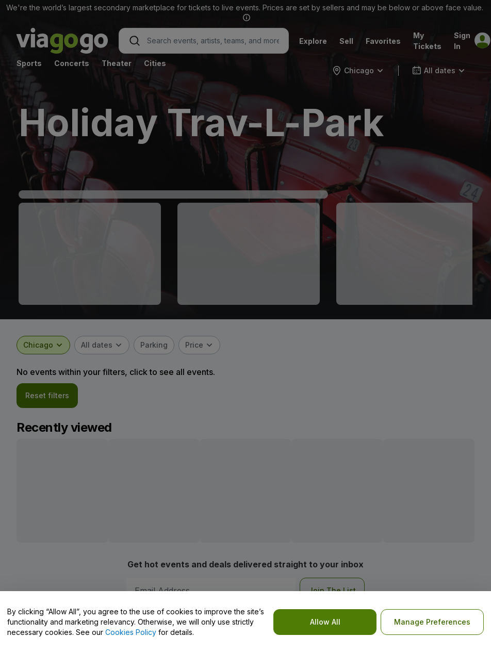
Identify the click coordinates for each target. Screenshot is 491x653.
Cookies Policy (130, 632)
